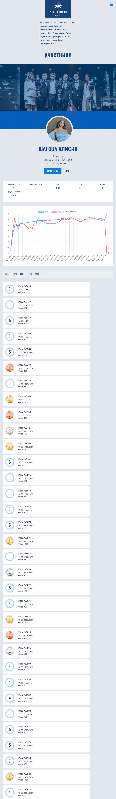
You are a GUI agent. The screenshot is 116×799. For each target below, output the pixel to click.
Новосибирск (44, 40)
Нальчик (53, 40)
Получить (14, 789)
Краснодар (43, 25)
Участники (36, 675)
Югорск (55, 33)
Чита (69, 36)
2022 (37, 275)
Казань (60, 22)
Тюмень (71, 22)
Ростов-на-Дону (45, 33)
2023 (30, 275)
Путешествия (9, 683)
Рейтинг (35, 679)
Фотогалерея (37, 683)
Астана (61, 33)
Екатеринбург (44, 22)
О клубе (6, 671)
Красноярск (56, 36)
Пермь (60, 40)
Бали (64, 29)
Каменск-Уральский (46, 43)
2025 (15, 275)
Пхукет (68, 33)
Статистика (50, 171)
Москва (53, 22)
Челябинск (57, 29)
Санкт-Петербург (55, 25)
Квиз (69, 171)
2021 (45, 275)
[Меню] (111, 5)
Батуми (42, 36)
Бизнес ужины (10, 679)
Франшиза (36, 687)
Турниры (7, 687)
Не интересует (41, 789)
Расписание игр (39, 671)
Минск (48, 36)
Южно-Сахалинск (45, 29)
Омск (64, 36)
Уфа (65, 22)
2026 (7, 275)
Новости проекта (12, 675)
